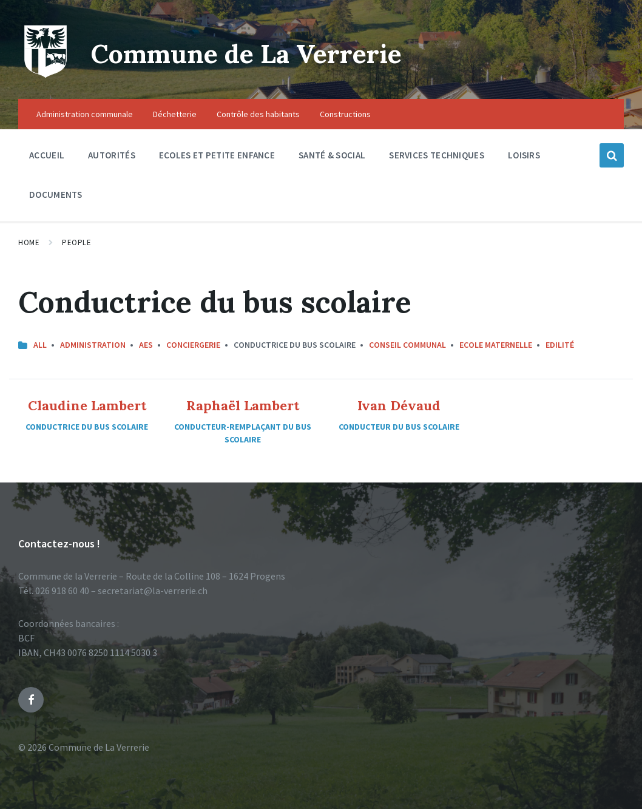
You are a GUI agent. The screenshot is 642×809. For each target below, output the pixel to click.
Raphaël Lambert (242, 405)
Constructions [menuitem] (345, 114)
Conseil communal (407, 344)
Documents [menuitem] (56, 194)
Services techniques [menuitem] (436, 155)
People (76, 242)
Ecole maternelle (495, 344)
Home (28, 242)
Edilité (560, 344)
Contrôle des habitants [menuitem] (258, 114)
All (40, 344)
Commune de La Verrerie (267, 52)
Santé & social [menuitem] (332, 155)
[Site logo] (45, 75)
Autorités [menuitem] (111, 155)
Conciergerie (193, 344)
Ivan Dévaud (399, 405)
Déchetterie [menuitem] (175, 114)
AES (146, 344)
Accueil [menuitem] (46, 155)
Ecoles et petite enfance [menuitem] (217, 155)
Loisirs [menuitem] (524, 155)
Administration (93, 344)
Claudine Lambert (87, 405)
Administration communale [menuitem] (84, 114)
